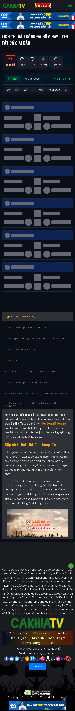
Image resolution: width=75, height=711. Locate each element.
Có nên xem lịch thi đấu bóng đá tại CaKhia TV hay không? (36, 393)
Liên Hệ (62, 633)
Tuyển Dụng (31, 643)
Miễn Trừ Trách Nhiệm (48, 638)
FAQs (50, 643)
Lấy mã (38, 666)
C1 (66, 89)
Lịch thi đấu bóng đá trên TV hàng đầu (25, 327)
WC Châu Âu (54, 89)
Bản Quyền (18, 638)
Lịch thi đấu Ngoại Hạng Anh (20, 349)
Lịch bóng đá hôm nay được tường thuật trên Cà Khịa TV (35, 338)
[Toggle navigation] (70, 5)
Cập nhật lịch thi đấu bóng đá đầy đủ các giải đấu (31, 371)
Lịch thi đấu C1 (13, 360)
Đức (26, 89)
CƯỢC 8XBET (43, 5)
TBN (17, 89)
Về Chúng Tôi (17, 633)
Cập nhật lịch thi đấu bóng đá (22, 316)
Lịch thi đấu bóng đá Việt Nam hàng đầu (26, 382)
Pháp (41, 89)
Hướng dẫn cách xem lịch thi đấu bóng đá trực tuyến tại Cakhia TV (34, 405)
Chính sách (41, 633)
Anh (8, 89)
